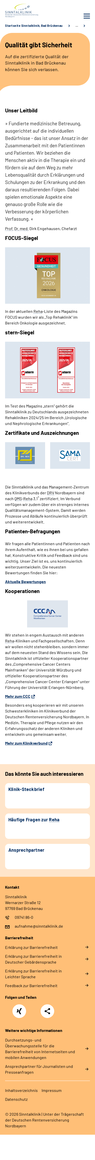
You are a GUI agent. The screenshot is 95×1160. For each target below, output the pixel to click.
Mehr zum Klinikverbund (26, 743)
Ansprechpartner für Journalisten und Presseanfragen (39, 1069)
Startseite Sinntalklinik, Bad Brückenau (34, 25)
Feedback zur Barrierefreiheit (31, 985)
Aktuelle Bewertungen (25, 581)
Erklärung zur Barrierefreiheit (31, 947)
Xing (19, 1008)
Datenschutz (16, 1099)
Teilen (47, 1011)
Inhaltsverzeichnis (21, 1090)
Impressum (52, 1090)
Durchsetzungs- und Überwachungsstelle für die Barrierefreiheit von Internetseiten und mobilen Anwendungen (40, 1048)
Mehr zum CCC (17, 696)
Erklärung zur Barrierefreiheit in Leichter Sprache (33, 973)
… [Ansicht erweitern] (76, 25)
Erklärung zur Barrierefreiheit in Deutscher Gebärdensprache (33, 959)
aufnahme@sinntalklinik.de (39, 926)
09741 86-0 (24, 917)
